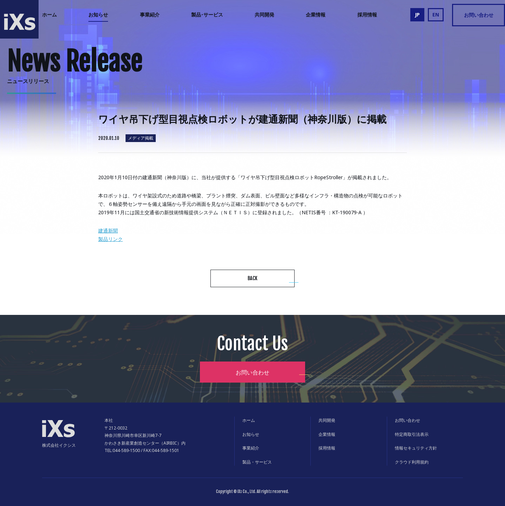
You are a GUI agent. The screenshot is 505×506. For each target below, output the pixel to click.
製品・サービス (257, 462)
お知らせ (98, 14)
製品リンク (110, 239)
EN (435, 14)
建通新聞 (108, 230)
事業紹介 (150, 14)
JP (417, 14)
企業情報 (315, 14)
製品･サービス (207, 14)
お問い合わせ (478, 15)
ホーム (49, 14)
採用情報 (367, 14)
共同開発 (264, 14)
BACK (252, 278)
